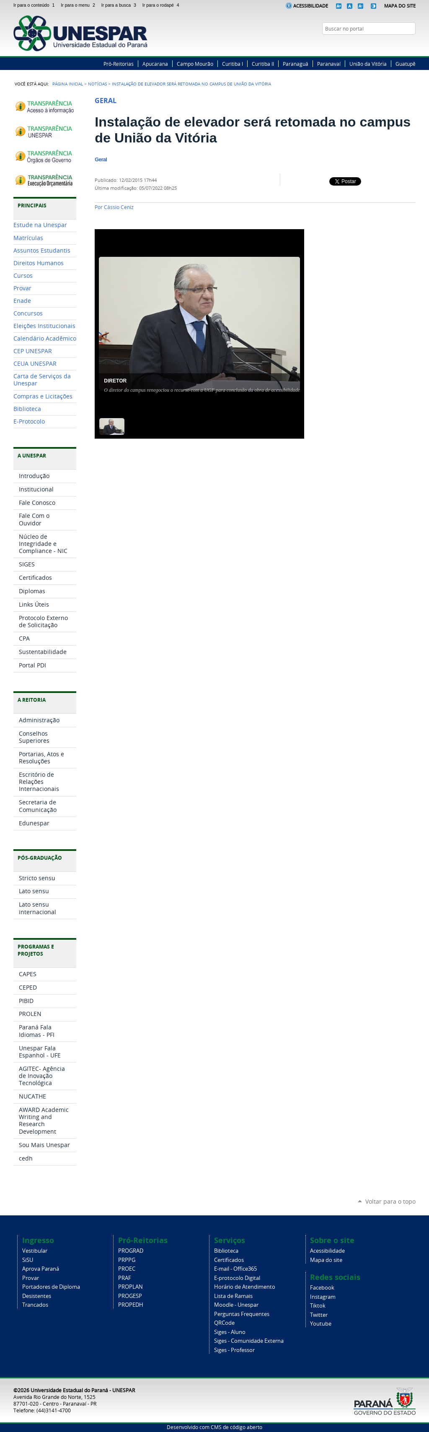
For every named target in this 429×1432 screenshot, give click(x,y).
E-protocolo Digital (237, 1278)
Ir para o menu (79, 5)
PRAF (124, 1278)
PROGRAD (130, 1250)
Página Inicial (67, 84)
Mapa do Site (400, 6)
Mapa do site (326, 1260)
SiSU (27, 1260)
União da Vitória (368, 63)
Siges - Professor (234, 1350)
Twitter (390, 45)
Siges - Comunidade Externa (249, 1340)
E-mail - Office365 (235, 1268)
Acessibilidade (310, 6)
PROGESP (130, 1296)
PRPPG (126, 1260)
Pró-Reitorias (118, 63)
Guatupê (405, 63)
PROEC (126, 1268)
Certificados (229, 1260)
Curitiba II (263, 63)
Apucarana (155, 63)
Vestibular (34, 1250)
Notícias (97, 84)
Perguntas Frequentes (241, 1314)
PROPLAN (130, 1286)
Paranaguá (295, 63)
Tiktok (318, 1305)
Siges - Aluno (230, 1332)
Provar (30, 1278)
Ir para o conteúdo (35, 5)
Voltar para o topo (390, 1201)
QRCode (224, 1322)
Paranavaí (329, 63)
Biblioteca (226, 1250)
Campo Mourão (195, 63)
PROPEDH (130, 1304)
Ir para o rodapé (161, 5)
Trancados (35, 1304)
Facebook (380, 45)
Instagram (401, 45)
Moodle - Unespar (236, 1304)
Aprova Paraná (40, 1268)
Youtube (320, 1323)
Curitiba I (232, 63)
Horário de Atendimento (244, 1286)
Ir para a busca (120, 5)
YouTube (411, 45)
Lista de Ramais (233, 1296)
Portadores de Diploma (51, 1286)
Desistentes (36, 1296)
